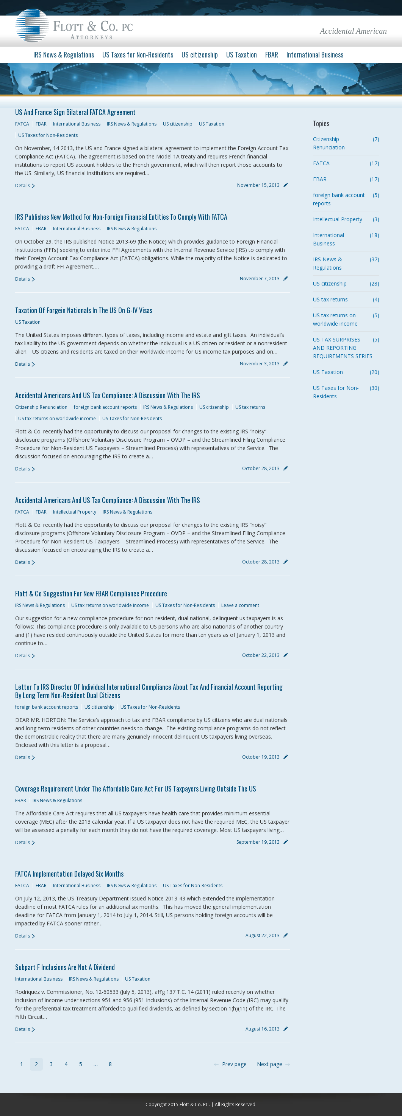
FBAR (41, 124)
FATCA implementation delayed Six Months (69, 874)
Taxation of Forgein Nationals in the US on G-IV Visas (83, 310)
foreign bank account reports (105, 407)
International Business (76, 124)
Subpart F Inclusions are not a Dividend (65, 967)
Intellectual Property (74, 512)
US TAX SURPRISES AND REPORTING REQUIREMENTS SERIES (342, 348)
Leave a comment (240, 605)
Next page (269, 1064)
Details (22, 185)
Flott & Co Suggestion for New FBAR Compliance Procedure (91, 593)
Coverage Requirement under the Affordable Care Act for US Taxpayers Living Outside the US (135, 788)
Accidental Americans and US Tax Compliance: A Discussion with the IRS (107, 395)
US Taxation (211, 124)
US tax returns (250, 407)
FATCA (22, 124)
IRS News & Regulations (131, 124)
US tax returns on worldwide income (57, 418)
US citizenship (177, 124)
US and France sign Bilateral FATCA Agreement (75, 112)
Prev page (234, 1064)
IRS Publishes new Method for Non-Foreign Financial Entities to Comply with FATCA (121, 217)
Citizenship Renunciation (41, 407)
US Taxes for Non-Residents (48, 135)
